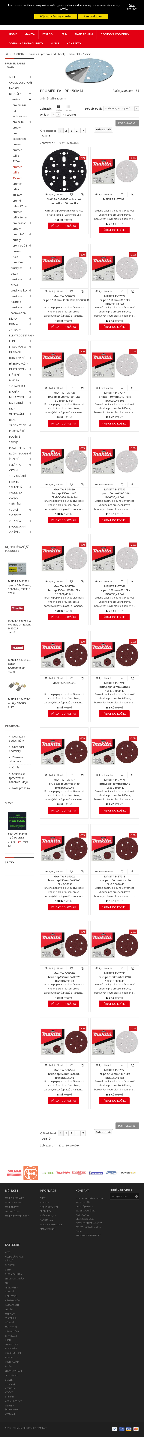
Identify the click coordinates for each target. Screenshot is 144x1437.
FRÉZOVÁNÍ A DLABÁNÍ (17, 349)
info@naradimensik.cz (88, 1235)
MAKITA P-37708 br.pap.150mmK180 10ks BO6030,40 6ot (64, 396)
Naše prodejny (20, 788)
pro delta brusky (18, 124)
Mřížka (59, 108)
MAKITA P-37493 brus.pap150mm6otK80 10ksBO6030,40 (114, 687)
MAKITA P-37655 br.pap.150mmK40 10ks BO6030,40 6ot (115, 1074)
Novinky (44, 1202)
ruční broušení (18, 259)
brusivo (15, 99)
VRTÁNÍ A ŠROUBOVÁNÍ (17, 523)
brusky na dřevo (16, 282)
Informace (12, 726)
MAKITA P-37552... (64, 683)
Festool (48, 34)
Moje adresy (12, 1207)
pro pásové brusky (19, 225)
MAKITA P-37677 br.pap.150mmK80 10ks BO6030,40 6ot (115, 300)
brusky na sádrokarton (18, 310)
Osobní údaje (12, 1211)
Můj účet (11, 1191)
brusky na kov (19, 290)
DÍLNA (13, 318)
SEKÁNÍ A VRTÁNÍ (15, 467)
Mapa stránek (47, 1229)
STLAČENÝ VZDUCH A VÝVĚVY (15, 492)
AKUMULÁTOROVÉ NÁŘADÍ (20, 85)
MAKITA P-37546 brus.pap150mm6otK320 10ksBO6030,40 (64, 977)
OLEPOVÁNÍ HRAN (16, 416)
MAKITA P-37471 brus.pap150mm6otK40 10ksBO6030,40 (114, 783)
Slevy (9, 803)
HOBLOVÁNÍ (16, 358)
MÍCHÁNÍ (14, 391)
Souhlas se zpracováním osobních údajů (18, 778)
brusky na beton (16, 270)
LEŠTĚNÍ (14, 375)
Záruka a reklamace (51, 1224)
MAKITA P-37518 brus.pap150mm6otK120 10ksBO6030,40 (115, 880)
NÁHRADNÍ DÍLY (16, 405)
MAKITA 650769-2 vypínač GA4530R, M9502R (19, 624)
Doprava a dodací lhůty (26, 43)
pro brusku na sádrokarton (20, 110)
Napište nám (84, 34)
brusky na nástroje (16, 298)
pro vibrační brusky (20, 248)
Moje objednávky (14, 1198)
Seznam (68, 108)
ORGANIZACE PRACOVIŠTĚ (17, 428)
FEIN (64, 34)
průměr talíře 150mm (17, 172)
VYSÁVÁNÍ (15, 532)
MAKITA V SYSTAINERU (17, 383)
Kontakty (74, 43)
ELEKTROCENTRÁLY (21, 335)
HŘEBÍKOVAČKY (18, 363)
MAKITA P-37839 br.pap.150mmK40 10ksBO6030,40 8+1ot (64, 493)
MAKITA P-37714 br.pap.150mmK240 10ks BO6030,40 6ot (115, 396)
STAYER (14, 481)
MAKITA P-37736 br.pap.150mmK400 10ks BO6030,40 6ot (115, 493)
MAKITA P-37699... (114, 199)
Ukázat (45, 114)
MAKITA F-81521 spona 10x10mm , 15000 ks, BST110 (19, 585)
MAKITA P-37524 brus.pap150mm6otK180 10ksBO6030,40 (64, 1074)
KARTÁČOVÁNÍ (18, 369)
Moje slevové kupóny (17, 1216)
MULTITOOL (17, 397)
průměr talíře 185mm (17, 189)
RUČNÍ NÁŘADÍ (18, 453)
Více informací (132, 7)
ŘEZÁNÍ (13, 459)
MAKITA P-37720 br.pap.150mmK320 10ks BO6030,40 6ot (64, 590)
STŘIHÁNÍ (15, 504)
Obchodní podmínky (114, 34)
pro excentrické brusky (19, 138)
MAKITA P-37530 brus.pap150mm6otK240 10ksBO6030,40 (115, 977)
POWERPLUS (17, 448)
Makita (30, 34)
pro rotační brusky (19, 237)
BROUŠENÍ (15, 94)
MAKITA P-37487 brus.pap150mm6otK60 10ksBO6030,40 (64, 783)
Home (13, 34)
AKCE (12, 77)
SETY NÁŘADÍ (17, 476)
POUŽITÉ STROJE (14, 439)
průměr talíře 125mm (17, 155)
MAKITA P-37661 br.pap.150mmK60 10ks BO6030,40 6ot (115, 590)
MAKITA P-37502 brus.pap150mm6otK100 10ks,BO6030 (64, 880)
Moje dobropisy (14, 1202)
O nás (55, 43)
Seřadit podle (93, 108)
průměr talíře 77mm (20, 203)
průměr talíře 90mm (20, 214)
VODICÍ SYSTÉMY (15, 512)
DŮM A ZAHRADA (15, 327)
